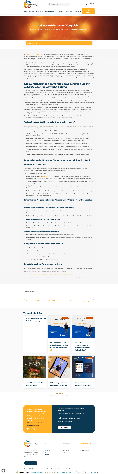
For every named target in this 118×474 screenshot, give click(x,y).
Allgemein (34, 29)
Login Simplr (66, 450)
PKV (45, 452)
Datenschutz (61, 469)
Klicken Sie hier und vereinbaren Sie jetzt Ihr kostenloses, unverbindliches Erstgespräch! (48, 274)
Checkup (47, 454)
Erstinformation (70, 469)
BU (45, 443)
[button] (90, 43)
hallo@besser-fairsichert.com (69, 418)
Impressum (54, 469)
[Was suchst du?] (59, 4)
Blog (64, 448)
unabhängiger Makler (48, 176)
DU (45, 446)
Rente (46, 448)
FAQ (63, 446)
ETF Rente (47, 450)
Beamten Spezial (67, 443)
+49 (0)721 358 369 (65, 422)
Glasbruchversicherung (33, 54)
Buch (64, 452)
